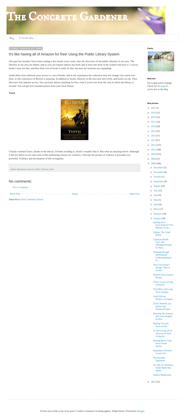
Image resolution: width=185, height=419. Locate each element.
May (156, 200)
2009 (153, 159)
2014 (153, 135)
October (158, 177)
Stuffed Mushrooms (162, 375)
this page (161, 86)
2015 (153, 131)
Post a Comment (20, 187)
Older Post (134, 194)
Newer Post (15, 194)
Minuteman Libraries (25, 169)
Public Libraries (41, 169)
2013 (153, 140)
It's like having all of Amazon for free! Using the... (162, 333)
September (159, 181)
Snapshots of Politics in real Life (162, 352)
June (156, 195)
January (157, 218)
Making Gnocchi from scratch (160, 324)
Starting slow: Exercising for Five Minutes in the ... (163, 225)
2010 (153, 154)
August (157, 186)
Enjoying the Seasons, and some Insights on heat (163, 316)
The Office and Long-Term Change (163, 290)
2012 (153, 145)
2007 (153, 382)
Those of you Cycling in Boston (163, 283)
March (157, 209)
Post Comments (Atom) (32, 199)
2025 (153, 108)
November (159, 172)
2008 (153, 163)
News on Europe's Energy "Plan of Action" (161, 268)
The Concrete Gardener (67, 17)
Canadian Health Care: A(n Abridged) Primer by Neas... (162, 243)
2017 (153, 122)
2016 (153, 126)
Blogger (140, 411)
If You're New (26, 38)
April (156, 204)
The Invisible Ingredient (159, 359)
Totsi (51, 169)
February (158, 214)
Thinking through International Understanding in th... (162, 256)
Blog (11, 38)
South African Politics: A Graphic (163, 297)
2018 (153, 117)
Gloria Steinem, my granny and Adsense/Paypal (162, 306)
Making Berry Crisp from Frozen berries (162, 343)
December (159, 167)
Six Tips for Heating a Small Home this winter (163, 368)
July (156, 190)
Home (75, 194)
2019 (153, 112)
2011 (153, 149)
